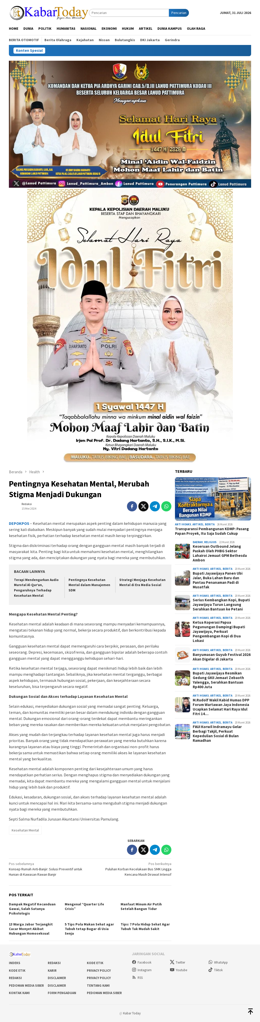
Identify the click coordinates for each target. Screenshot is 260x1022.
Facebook (141, 962)
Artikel (198, 524)
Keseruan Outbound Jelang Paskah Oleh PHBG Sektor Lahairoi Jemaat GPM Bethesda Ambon (220, 553)
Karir (52, 970)
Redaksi (54, 963)
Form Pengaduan (62, 993)
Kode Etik (95, 963)
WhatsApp (218, 962)
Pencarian (178, 12)
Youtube (178, 970)
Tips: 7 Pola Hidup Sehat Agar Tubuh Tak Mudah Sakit (145, 926)
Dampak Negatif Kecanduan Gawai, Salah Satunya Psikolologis (32, 909)
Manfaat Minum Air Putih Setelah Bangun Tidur (141, 906)
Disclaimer (57, 978)
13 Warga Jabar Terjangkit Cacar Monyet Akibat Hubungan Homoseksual (31, 929)
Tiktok (215, 970)
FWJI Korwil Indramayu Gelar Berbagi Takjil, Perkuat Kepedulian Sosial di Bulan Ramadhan (217, 734)
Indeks (14, 963)
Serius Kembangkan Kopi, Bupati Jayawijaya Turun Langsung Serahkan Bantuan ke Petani (221, 604)
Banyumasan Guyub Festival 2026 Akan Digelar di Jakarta (222, 657)
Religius (210, 542)
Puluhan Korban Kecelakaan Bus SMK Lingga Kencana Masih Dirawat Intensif (132, 869)
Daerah (198, 542)
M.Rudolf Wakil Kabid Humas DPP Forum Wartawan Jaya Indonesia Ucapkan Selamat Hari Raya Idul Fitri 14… (221, 707)
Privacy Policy (99, 970)
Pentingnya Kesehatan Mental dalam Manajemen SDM (89, 585)
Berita (210, 524)
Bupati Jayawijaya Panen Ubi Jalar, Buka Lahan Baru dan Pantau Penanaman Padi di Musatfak (217, 580)
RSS (137, 978)
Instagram (142, 970)
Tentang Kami (98, 985)
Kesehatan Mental (25, 830)
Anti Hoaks (183, 524)
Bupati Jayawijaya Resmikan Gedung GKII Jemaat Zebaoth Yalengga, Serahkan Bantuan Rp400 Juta (218, 680)
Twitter (177, 962)
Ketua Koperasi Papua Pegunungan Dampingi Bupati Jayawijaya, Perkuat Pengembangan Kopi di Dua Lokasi (219, 631)
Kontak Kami (19, 993)
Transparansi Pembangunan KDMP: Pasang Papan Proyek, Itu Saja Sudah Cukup (212, 531)
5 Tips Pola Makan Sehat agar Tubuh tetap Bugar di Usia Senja (89, 929)
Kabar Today (132, 1013)
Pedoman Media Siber (26, 985)
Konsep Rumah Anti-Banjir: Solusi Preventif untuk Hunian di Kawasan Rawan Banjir (48, 869)
